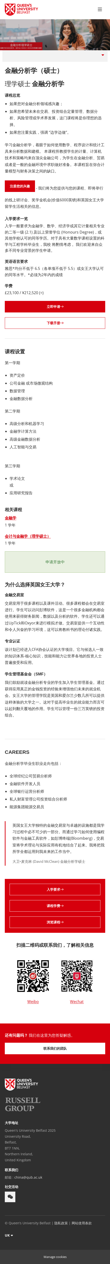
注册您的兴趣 (20, 186)
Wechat (77, 1001)
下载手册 (55, 323)
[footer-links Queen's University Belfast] (21, 1085)
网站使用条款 (82, 1223)
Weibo (33, 1001)
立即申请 (55, 306)
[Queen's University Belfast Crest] (21, 10)
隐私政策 (61, 1223)
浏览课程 (55, 922)
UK (7, 1235)
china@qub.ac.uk (28, 1177)
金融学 (10, 518)
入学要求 (55, 889)
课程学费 (55, 905)
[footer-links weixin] (10, 1197)
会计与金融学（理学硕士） (28, 536)
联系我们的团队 (55, 1048)
